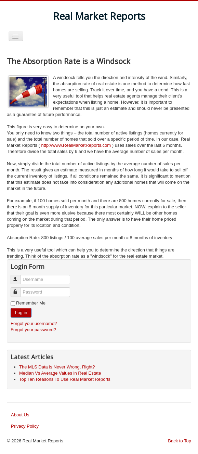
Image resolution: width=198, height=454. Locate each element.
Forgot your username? (34, 323)
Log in (21, 312)
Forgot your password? (33, 329)
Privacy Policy (25, 426)
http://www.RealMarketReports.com (76, 145)
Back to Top (179, 440)
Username (18, 276)
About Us (20, 414)
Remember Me (30, 303)
